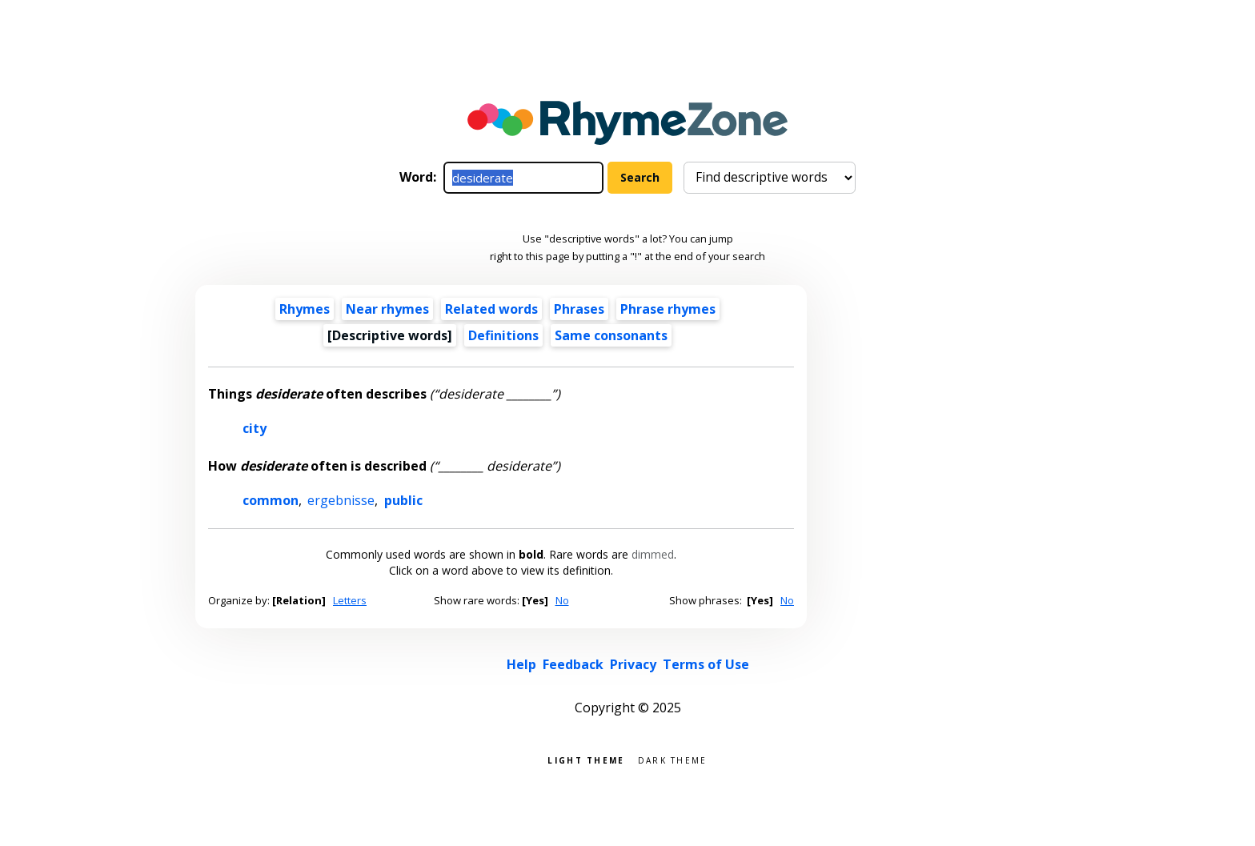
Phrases (579, 309)
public (403, 500)
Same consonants (611, 335)
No (562, 600)
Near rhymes (387, 309)
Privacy (633, 664)
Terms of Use (706, 664)
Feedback (573, 664)
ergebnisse (341, 500)
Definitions (503, 335)
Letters (350, 600)
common (271, 500)
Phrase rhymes (668, 309)
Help (521, 664)
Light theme (585, 759)
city (255, 428)
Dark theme (673, 759)
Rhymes (304, 309)
